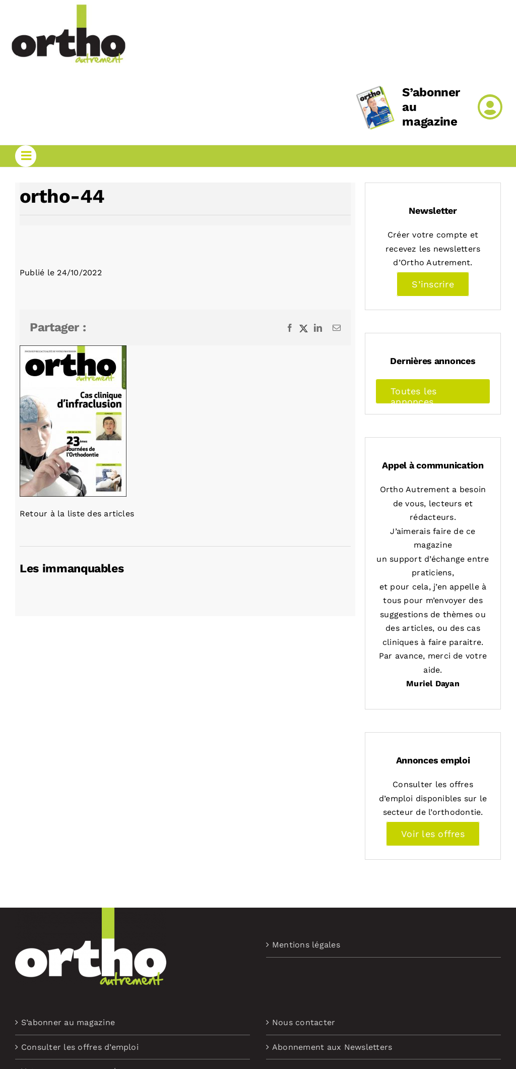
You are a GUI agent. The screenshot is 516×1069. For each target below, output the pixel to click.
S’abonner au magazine (68, 1022)
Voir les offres (433, 833)
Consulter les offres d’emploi (80, 1047)
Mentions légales (306, 944)
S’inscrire (433, 284)
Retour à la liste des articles (77, 513)
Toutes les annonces (413, 395)
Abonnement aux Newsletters (332, 1047)
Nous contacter (303, 1022)
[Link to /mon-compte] (490, 107)
